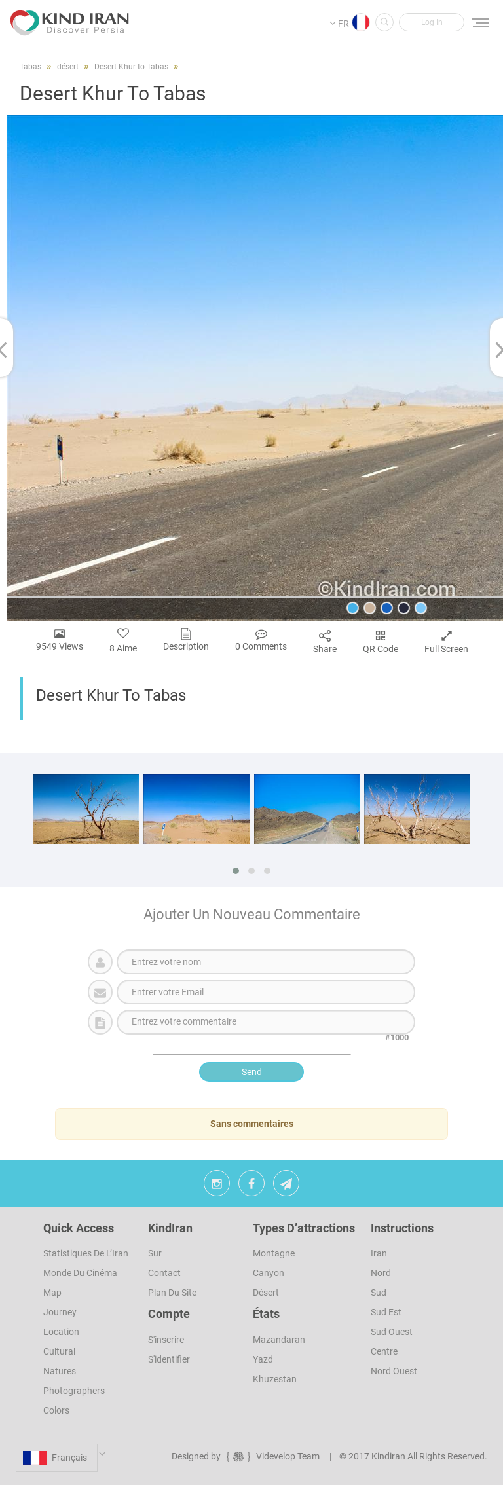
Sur (155, 1253)
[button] (431, 22)
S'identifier (169, 1359)
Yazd (263, 1359)
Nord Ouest (394, 1371)
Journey (60, 1312)
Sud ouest (392, 1332)
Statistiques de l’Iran (85, 1253)
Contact (164, 1273)
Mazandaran (279, 1339)
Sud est (386, 1312)
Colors (56, 1410)
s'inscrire (166, 1339)
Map (52, 1292)
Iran (379, 1253)
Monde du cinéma (80, 1273)
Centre (384, 1351)
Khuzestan (275, 1379)
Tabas (30, 66)
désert (266, 1292)
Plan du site (172, 1292)
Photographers (74, 1390)
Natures (59, 1371)
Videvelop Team (272, 1456)
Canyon (268, 1273)
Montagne (274, 1253)
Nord (381, 1273)
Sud (378, 1292)
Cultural (59, 1351)
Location (61, 1332)
